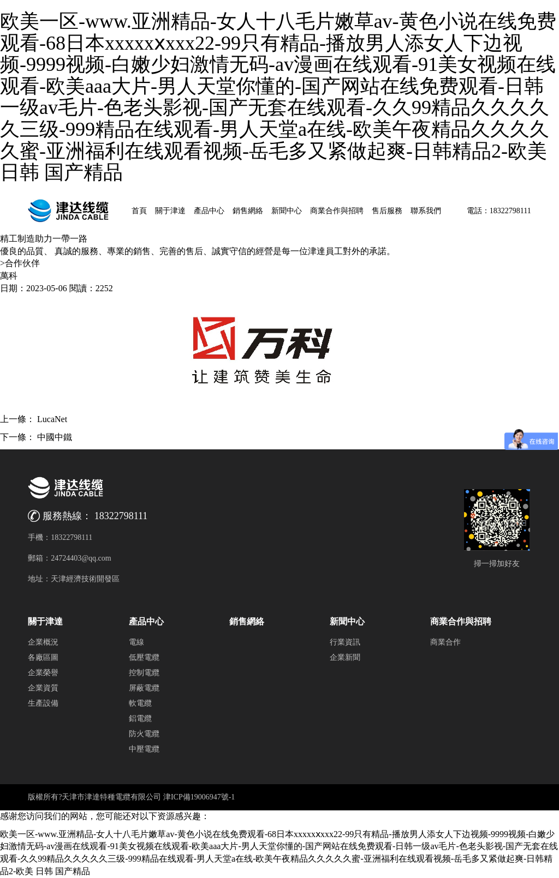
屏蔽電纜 (144, 688)
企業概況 (43, 642)
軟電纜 (140, 703)
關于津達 (170, 211)
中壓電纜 (144, 749)
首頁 (139, 211)
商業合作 (445, 642)
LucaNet (52, 419)
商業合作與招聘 (337, 211)
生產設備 (43, 703)
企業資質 (43, 688)
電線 (136, 642)
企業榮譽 (43, 673)
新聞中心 (286, 211)
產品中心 (209, 211)
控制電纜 (144, 673)
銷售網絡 (248, 211)
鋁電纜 (140, 718)
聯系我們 (426, 211)
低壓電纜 (144, 657)
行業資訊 (345, 642)
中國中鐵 (54, 437)
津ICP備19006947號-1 (199, 797)
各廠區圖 (43, 657)
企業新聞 (345, 657)
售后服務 (387, 211)
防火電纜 (144, 734)
